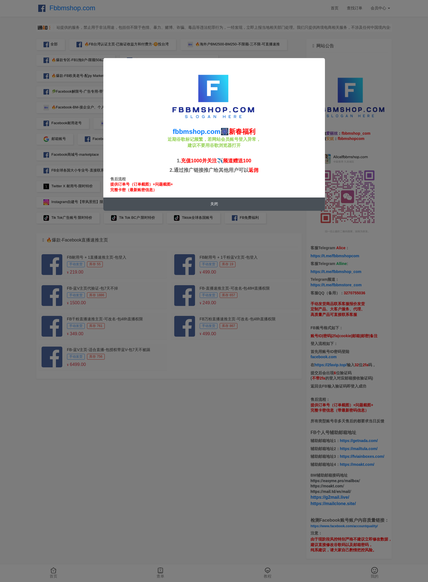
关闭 (214, 204)
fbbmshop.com (197, 131)
